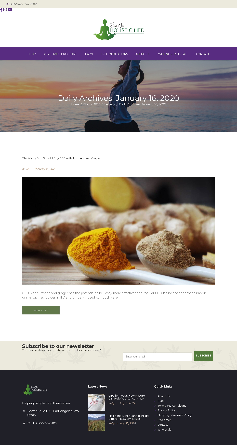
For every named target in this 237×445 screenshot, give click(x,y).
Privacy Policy (167, 396)
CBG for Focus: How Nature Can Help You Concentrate (126, 382)
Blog (86, 104)
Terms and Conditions (172, 391)
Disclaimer (164, 405)
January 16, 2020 (45, 169)
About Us (164, 381)
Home (75, 104)
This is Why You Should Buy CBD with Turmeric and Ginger (61, 158)
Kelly (25, 169)
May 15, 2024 (127, 408)
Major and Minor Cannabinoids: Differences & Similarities (128, 402)
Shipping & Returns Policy (175, 400)
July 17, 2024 (127, 388)
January (109, 104)
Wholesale (164, 415)
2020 (96, 104)
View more (41, 310)
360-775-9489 (27, 3)
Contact (163, 410)
